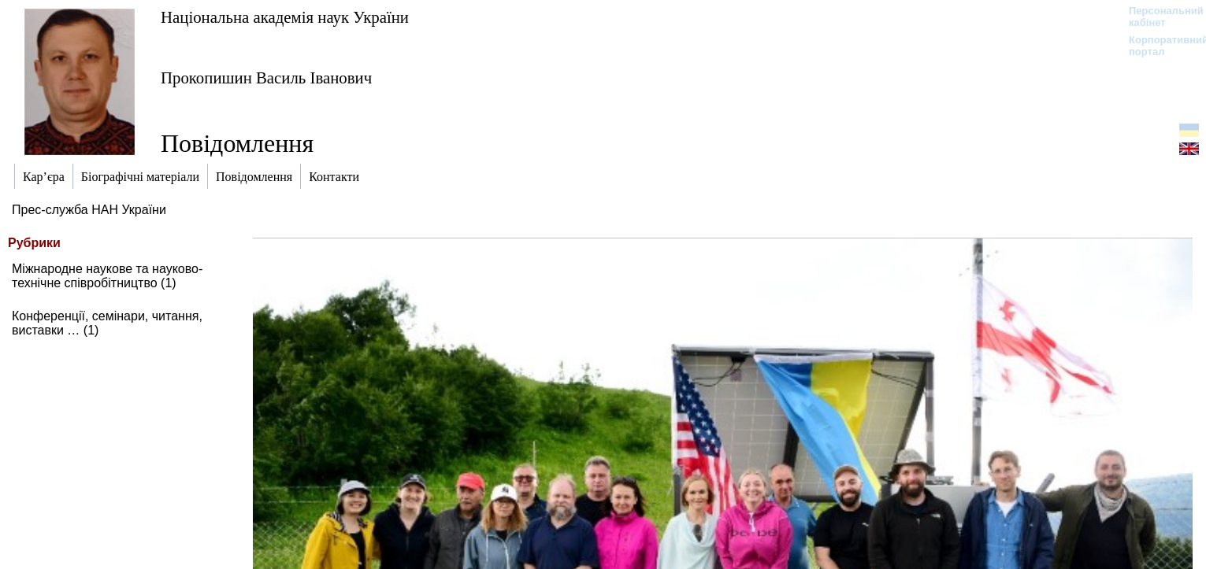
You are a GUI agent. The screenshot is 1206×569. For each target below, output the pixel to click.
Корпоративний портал (1158, 45)
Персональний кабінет (1158, 16)
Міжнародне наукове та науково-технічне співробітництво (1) (107, 276)
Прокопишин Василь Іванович (266, 77)
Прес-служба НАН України (89, 209)
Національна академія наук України (285, 17)
